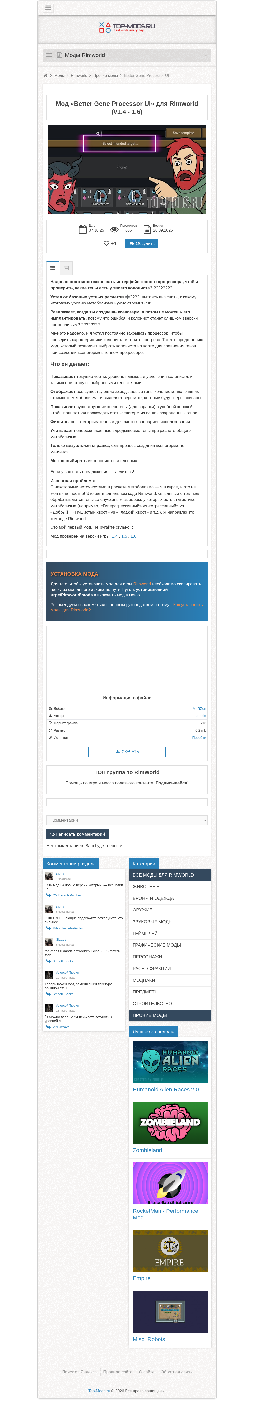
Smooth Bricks (63, 961)
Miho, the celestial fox (68, 928)
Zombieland (147, 1150)
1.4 (115, 536)
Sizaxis (61, 874)
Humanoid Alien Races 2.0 (166, 1089)
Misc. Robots (149, 1339)
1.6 (133, 536)
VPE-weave (61, 1027)
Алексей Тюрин (67, 972)
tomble (201, 716)
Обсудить (142, 243)
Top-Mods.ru (99, 1390)
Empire (142, 1278)
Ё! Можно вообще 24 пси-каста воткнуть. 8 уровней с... (79, 1019)
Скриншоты (66, 268)
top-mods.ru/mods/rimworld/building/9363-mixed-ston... (82, 953)
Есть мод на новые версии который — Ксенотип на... (84, 887)
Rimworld (142, 584)
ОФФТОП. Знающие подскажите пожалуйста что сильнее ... (84, 920)
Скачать (127, 752)
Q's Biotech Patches (67, 895)
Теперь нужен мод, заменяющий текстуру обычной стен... (78, 986)
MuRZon (199, 709)
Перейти (199, 738)
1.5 (124, 536)
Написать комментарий (79, 834)
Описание (52, 268)
